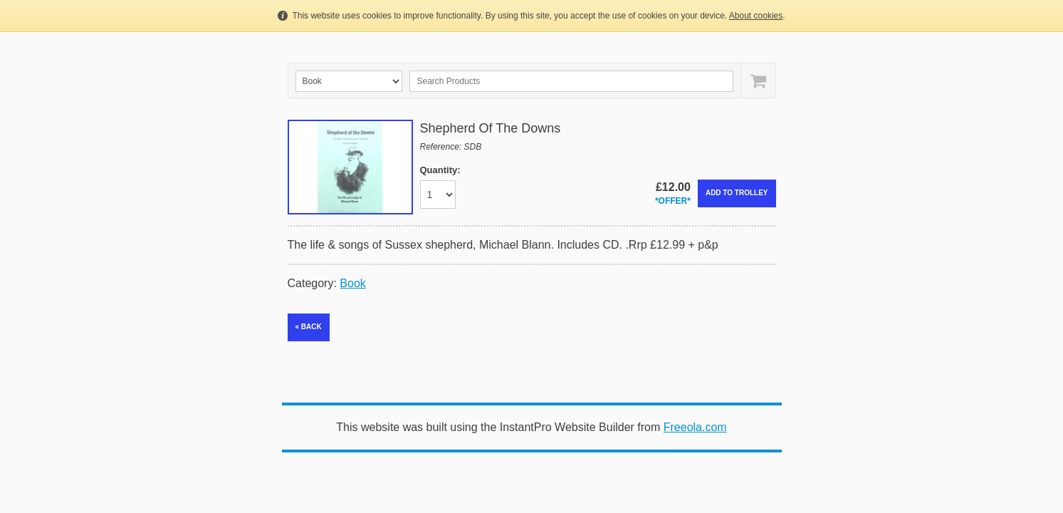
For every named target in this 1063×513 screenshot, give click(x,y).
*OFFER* (673, 201)
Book (352, 283)
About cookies (755, 16)
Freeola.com (695, 427)
